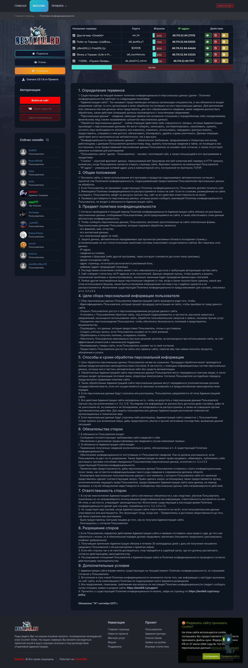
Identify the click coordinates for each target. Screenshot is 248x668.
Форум (112, 642)
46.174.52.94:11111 (183, 60)
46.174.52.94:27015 (183, 35)
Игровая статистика (157, 646)
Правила (58, 5)
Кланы (40, 62)
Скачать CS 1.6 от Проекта (40, 79)
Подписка (40, 53)
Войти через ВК (40, 108)
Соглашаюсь (211, 656)
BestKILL (20, 659)
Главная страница (24, 15)
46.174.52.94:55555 (183, 41)
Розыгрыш (40, 70)
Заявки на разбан (155, 642)
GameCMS (81, 659)
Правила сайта (230, 656)
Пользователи (153, 629)
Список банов (153, 637)
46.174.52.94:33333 (183, 54)
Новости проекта (118, 633)
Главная (20, 5)
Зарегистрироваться (40, 117)
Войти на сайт (224, 5)
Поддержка (115, 646)
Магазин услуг (116, 637)
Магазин (39, 5)
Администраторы (155, 633)
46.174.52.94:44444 (184, 48)
